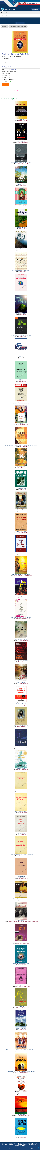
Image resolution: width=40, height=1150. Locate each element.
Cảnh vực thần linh (21, 141)
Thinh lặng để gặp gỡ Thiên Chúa (18, 26)
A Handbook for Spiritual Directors (21, 703)
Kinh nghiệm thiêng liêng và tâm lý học (21, 270)
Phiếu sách (21, 23)
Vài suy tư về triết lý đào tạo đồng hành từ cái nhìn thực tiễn (21, 1071)
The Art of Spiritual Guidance (20, 552)
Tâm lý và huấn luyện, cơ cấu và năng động (21, 335)
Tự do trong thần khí (21, 596)
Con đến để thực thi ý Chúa (21, 205)
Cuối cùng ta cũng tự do (20, 227)
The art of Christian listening (21, 488)
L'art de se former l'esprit (21, 811)
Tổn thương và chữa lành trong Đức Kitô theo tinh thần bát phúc (21, 1049)
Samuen (21, 423)
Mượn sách (6, 84)
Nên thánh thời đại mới (21, 292)
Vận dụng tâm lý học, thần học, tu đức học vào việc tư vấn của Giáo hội (21, 445)
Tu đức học (21, 119)
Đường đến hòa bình (21, 248)
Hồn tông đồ (21, 1006)
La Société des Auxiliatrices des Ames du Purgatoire (21, 854)
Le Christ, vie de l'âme (21, 531)
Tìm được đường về (21, 466)
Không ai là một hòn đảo (20, 1136)
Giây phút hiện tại (21, 768)
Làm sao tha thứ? (21, 920)
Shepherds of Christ (20, 402)
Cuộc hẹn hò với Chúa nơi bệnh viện (21, 963)
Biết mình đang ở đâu (21, 682)
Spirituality (21, 356)
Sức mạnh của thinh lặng (21, 746)
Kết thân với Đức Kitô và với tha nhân (21, 899)
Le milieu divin (21, 790)
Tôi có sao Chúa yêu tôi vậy (21, 639)
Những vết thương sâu (21, 1093)
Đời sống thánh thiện (21, 1028)
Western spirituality (21, 509)
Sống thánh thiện (21, 184)
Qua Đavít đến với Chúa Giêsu (21, 660)
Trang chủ (4, 26)
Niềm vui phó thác (21, 942)
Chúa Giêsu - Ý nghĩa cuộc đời (21, 725)
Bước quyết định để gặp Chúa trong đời (21, 574)
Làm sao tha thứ (21, 1114)
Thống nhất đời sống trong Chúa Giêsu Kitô (21, 985)
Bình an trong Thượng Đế (21, 313)
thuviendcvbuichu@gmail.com (29, 1148)
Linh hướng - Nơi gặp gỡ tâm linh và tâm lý (21, 617)
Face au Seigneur (21, 833)
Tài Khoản (36, 9)
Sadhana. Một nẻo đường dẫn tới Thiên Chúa (21, 162)
